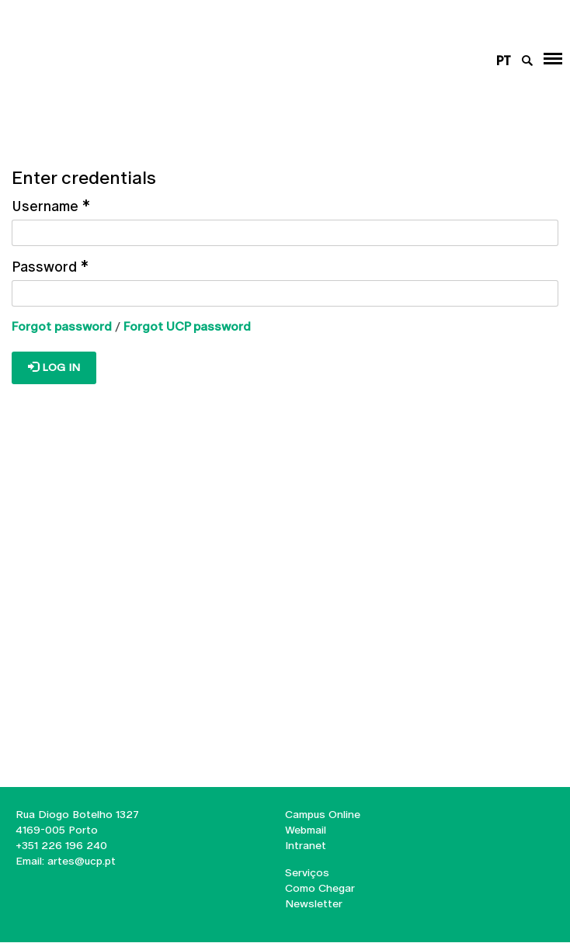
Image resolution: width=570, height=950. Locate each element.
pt (503, 61)
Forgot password (62, 326)
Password (50, 266)
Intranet (305, 845)
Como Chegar (320, 888)
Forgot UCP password (187, 326)
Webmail (305, 829)
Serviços (307, 872)
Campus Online (322, 814)
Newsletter (313, 903)
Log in (54, 367)
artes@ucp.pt (80, 861)
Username (51, 206)
